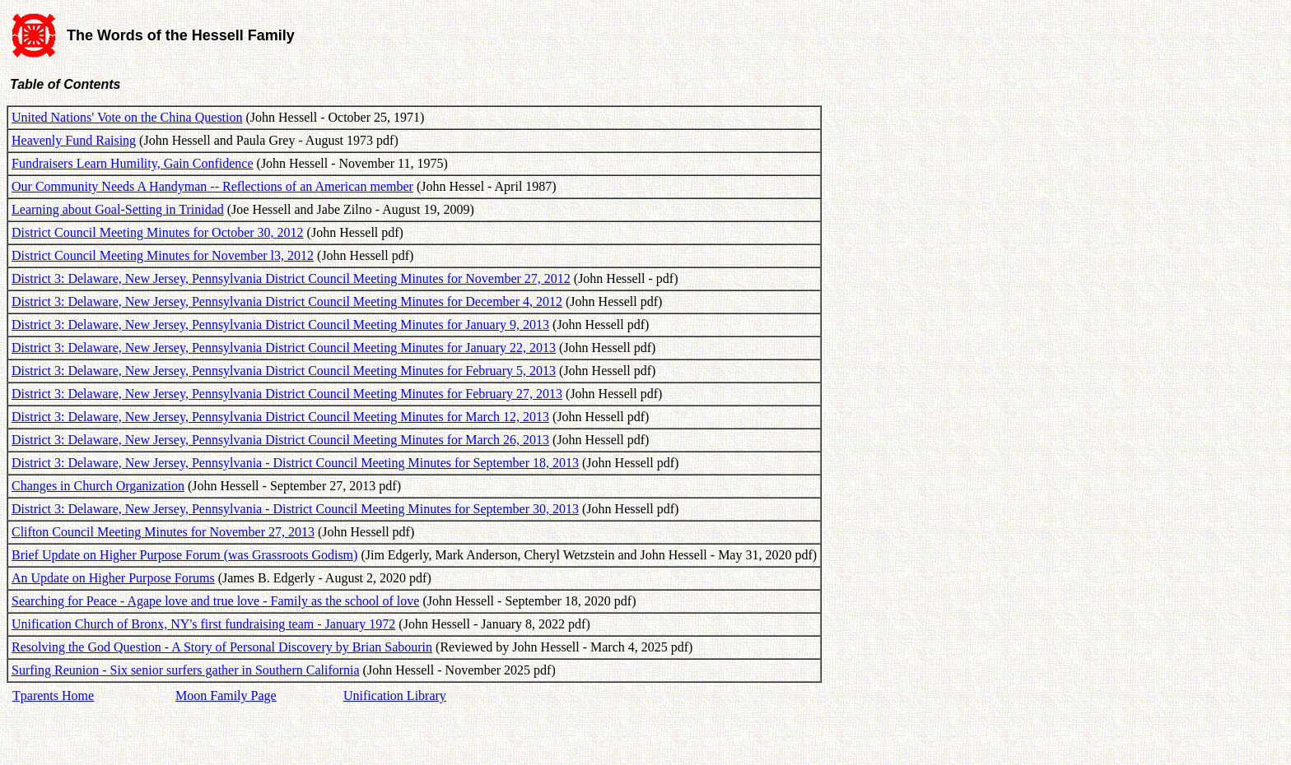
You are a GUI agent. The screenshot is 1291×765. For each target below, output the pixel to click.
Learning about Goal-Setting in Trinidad (118, 209)
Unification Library (394, 695)
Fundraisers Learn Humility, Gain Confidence (133, 163)
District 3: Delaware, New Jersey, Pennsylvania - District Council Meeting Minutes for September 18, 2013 (295, 463)
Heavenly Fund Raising (74, 140)
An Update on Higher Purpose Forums (113, 578)
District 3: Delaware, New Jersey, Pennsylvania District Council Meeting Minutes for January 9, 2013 (280, 325)
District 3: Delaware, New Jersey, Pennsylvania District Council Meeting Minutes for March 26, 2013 (280, 440)
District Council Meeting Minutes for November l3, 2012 (163, 255)
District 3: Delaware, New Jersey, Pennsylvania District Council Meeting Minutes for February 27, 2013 (287, 394)
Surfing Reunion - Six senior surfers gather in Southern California (186, 670)
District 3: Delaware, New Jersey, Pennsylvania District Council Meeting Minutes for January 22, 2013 (284, 348)
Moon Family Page (226, 695)
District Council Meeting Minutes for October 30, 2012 (158, 232)
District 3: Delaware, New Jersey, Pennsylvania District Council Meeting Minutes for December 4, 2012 (287, 301)
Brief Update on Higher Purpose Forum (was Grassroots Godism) (184, 555)
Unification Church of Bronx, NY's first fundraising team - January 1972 (203, 624)
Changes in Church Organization (98, 486)
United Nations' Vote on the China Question (127, 117)
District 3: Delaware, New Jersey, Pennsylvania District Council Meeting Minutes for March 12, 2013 (280, 417)
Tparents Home (53, 695)
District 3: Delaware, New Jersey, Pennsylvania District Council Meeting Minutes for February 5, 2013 (284, 371)
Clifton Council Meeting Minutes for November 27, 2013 (163, 532)
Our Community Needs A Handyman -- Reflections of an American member (212, 186)
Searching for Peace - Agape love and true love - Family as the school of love (215, 601)
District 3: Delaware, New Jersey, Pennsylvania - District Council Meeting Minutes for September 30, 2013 (295, 509)
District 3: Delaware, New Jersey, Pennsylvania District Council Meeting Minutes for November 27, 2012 (291, 278)
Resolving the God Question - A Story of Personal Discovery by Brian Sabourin (222, 647)
